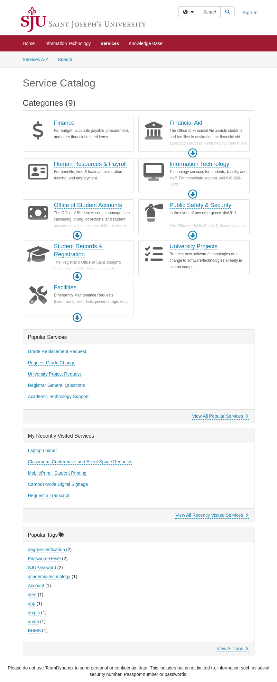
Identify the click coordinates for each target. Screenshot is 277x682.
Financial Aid (186, 123)
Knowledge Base (145, 43)
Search (67, 59)
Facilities (65, 287)
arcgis (34, 612)
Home (29, 43)
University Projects (193, 246)
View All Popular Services (220, 416)
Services (109, 43)
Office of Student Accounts (88, 205)
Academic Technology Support (58, 396)
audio (33, 621)
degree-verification (46, 549)
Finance (64, 123)
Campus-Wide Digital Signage (58, 484)
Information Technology (67, 43)
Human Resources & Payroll (90, 164)
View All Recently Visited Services (211, 515)
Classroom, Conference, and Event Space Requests (80, 461)
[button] (193, 153)
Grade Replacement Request (57, 351)
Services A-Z (35, 59)
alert (32, 594)
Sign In (250, 12)
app (31, 603)
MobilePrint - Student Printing (57, 473)
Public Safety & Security (200, 205)
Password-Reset (44, 558)
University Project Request (54, 374)
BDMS (34, 630)
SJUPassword (42, 567)
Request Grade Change (52, 362)
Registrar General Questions (56, 385)
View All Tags (232, 648)
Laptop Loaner (42, 450)
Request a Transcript (48, 495)
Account (36, 585)
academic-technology (49, 576)
